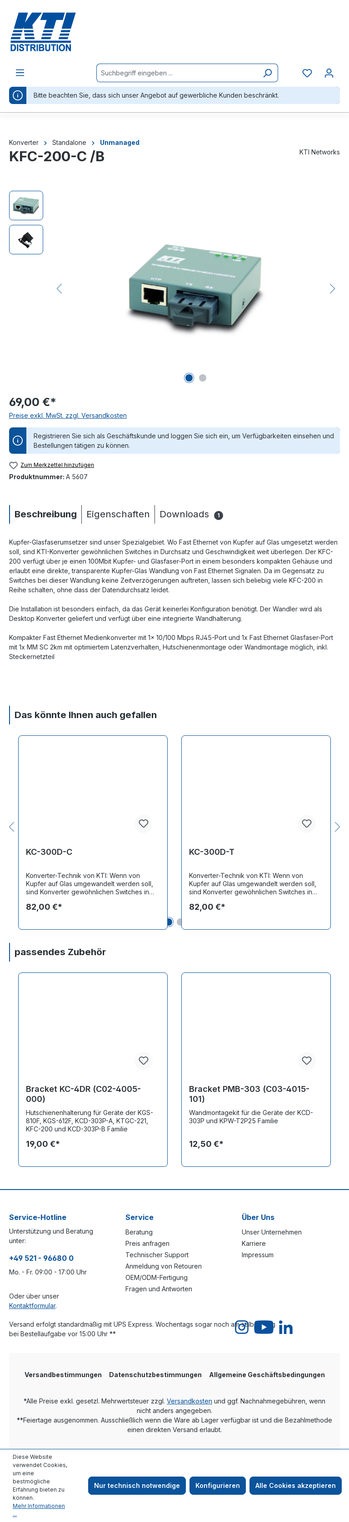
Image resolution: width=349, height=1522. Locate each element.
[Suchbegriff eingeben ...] (176, 73)
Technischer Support (157, 1255)
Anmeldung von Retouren (163, 1266)
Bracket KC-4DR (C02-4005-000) (83, 1094)
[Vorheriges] (59, 288)
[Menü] (20, 73)
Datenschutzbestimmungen (155, 1374)
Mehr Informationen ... (39, 1509)
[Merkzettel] (307, 73)
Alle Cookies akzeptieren (295, 1485)
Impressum (258, 1255)
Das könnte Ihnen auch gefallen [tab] (86, 714)
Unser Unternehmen (272, 1232)
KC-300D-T (211, 852)
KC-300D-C (49, 852)
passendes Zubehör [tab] (60, 951)
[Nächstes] (332, 288)
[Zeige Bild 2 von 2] (202, 378)
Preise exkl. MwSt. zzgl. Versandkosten (68, 415)
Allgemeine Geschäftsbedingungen (267, 1374)
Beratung (139, 1232)
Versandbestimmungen (63, 1374)
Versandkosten (189, 1401)
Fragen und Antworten (158, 1289)
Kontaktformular (32, 1305)
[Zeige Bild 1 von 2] (189, 378)
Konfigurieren (217, 1485)
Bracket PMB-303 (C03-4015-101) (249, 1094)
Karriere (254, 1243)
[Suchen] (267, 73)
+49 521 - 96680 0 (41, 1258)
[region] (174, 288)
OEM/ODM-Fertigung (156, 1277)
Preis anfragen (147, 1243)
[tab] (45, 514)
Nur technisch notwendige (137, 1485)
